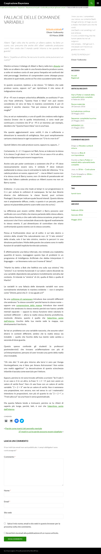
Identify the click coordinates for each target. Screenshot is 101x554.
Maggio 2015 (76, 219)
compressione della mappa (29, 305)
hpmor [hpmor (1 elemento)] (79, 193)
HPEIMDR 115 (77, 125)
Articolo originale (54, 29)
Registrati (75, 78)
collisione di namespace (22, 299)
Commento (9, 456)
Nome (7, 490)
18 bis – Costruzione (86, 169)
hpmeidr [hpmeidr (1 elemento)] (74, 193)
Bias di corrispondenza (78, 154)
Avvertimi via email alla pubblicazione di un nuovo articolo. (32, 533)
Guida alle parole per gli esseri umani (53, 7)
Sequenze (21, 7)
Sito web (8, 512)
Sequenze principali (32, 7)
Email (7, 501)
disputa (56, 66)
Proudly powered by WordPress (27, 551)
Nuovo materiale (78, 104)
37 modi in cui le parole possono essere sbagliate (40, 431)
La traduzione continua (80, 111)
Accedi (74, 75)
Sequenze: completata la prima (83, 118)
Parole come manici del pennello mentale (23, 428)
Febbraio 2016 (77, 210)
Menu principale (98, 3)
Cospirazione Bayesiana (16, 3)
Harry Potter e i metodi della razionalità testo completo (83, 96)
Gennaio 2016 (77, 215)
